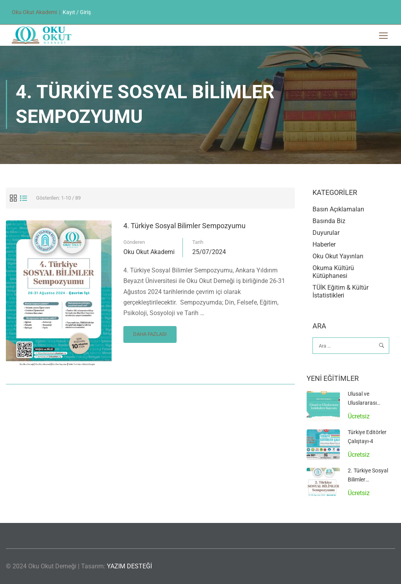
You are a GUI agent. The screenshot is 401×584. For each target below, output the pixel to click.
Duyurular (326, 234)
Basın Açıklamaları (338, 210)
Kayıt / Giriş (77, 12)
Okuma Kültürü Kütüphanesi (333, 273)
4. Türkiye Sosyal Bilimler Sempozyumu (184, 226)
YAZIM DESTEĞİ (129, 566)
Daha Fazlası (150, 332)
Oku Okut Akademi (149, 252)
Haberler (324, 245)
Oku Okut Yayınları (337, 257)
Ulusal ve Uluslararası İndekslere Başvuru (371, 404)
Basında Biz (328, 222)
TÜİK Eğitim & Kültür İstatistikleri (340, 292)
